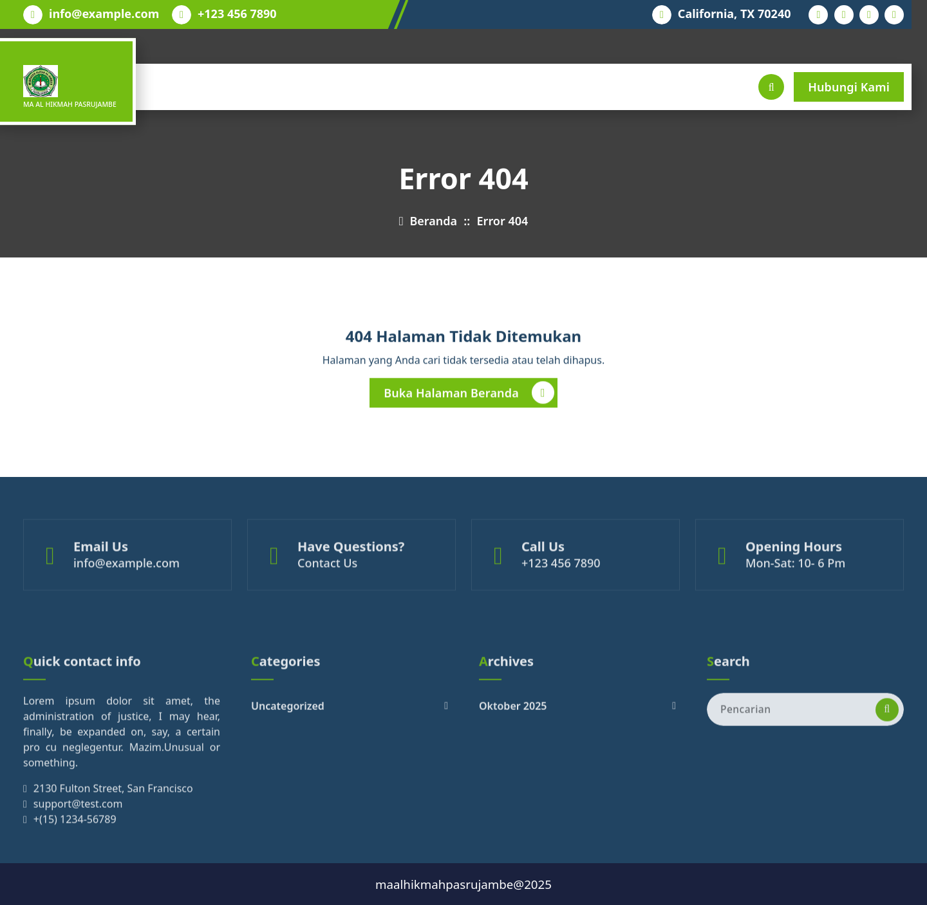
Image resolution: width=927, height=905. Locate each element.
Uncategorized (287, 764)
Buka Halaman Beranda (469, 397)
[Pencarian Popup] (771, 87)
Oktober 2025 (513, 764)
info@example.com (104, 14)
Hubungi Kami (849, 87)
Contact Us (327, 585)
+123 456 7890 (237, 14)
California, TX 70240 (734, 14)
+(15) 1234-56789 (75, 877)
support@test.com (78, 862)
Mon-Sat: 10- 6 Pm (795, 585)
